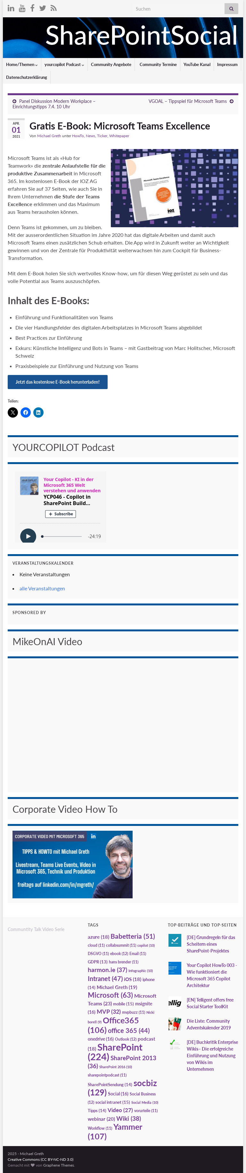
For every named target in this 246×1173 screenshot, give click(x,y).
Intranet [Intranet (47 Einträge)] (105, 978)
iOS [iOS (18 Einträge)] (132, 979)
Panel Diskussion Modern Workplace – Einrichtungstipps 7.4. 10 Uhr (53, 103)
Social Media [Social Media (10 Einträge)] (144, 1102)
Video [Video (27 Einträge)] (120, 1110)
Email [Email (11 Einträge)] (137, 953)
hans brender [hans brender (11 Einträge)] (123, 962)
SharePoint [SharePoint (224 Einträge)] (115, 1051)
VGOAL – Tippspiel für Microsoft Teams (188, 101)
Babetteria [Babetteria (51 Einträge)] (133, 936)
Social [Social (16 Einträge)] (118, 1093)
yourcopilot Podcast (64, 64)
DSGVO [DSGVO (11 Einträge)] (98, 953)
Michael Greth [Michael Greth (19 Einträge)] (117, 987)
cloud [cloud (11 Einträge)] (96, 945)
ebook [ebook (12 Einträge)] (119, 953)
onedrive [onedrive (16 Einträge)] (101, 1039)
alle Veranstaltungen (42, 588)
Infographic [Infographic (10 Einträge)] (140, 971)
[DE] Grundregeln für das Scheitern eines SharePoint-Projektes (211, 944)
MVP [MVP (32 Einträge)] (109, 1011)
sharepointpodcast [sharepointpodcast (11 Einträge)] (107, 1075)
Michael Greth (49, 135)
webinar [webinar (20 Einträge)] (101, 1119)
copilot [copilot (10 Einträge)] (146, 945)
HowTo (78, 135)
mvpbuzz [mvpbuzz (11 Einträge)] (133, 1012)
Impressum (227, 64)
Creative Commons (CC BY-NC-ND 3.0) (40, 1159)
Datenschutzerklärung (26, 77)
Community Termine (158, 64)
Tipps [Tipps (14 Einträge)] (97, 1110)
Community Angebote (111, 64)
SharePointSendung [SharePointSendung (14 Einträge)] (110, 1084)
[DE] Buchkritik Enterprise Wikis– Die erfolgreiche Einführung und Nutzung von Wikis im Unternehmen (212, 1055)
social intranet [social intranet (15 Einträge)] (112, 1102)
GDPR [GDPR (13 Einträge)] (98, 961)
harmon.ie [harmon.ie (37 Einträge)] (107, 969)
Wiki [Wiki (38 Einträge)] (128, 1118)
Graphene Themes (58, 1165)
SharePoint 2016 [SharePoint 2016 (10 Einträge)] (115, 1067)
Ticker (102, 135)
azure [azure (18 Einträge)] (98, 937)
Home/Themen (22, 64)
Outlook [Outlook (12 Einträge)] (125, 1039)
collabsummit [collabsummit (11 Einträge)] (121, 945)
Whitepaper (119, 135)
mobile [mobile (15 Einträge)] (123, 1003)
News (90, 135)
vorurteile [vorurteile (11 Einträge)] (146, 1110)
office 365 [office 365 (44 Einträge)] (129, 1030)
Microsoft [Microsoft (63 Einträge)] (110, 995)
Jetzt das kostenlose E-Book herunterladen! (58, 382)
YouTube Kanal (197, 64)
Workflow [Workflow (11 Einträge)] (100, 1128)
